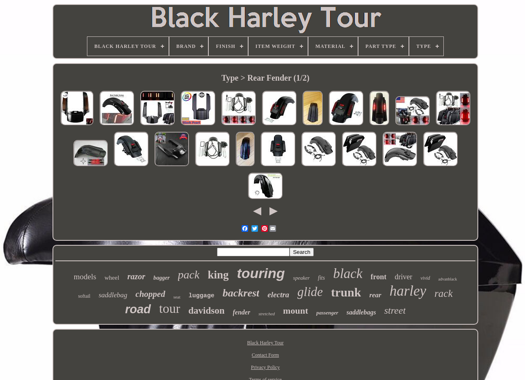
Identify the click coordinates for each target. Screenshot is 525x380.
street (395, 310)
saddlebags (361, 312)
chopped (150, 294)
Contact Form (265, 355)
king (218, 275)
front (379, 277)
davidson (206, 310)
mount (295, 310)
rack (443, 293)
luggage (202, 295)
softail (84, 296)
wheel (112, 277)
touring (261, 273)
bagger (161, 278)
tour (169, 308)
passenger (327, 313)
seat (176, 296)
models (85, 276)
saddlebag (112, 295)
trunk (346, 292)
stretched (266, 313)
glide (310, 292)
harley (408, 291)
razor (136, 276)
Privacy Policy (265, 367)
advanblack (447, 279)
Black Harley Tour (265, 343)
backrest (241, 293)
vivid (425, 278)
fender (242, 312)
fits (321, 278)
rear (375, 295)
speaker (301, 278)
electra (278, 294)
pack (189, 274)
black (347, 273)
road (138, 309)
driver (403, 277)
